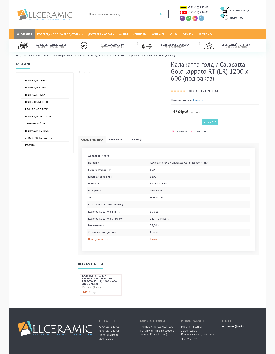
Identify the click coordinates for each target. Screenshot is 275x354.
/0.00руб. (236, 10)
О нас (173, 34)
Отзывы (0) (136, 139)
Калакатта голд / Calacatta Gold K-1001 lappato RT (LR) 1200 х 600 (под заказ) (99, 279)
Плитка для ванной (36, 80)
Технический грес (36, 123)
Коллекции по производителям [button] (60, 34)
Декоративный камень (38, 138)
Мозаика (30, 145)
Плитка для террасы (37, 131)
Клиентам (139, 34)
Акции (123, 34)
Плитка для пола (31, 55)
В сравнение (199, 131)
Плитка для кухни (35, 87)
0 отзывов (194, 91)
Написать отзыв (210, 91)
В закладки (179, 131)
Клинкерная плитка (36, 109)
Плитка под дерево (36, 102)
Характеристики (92, 139)
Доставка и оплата (101, 34)
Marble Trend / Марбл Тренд (58, 55)
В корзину (210, 121)
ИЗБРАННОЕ (232, 18)
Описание (116, 139)
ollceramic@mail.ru (233, 326)
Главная (24, 34)
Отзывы (188, 34)
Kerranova (198, 100)
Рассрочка (206, 34)
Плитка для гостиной (38, 116)
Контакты (158, 34)
